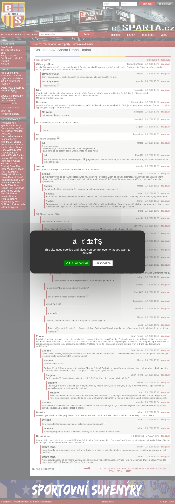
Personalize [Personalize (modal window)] (102, 263)
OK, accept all (77, 263)
